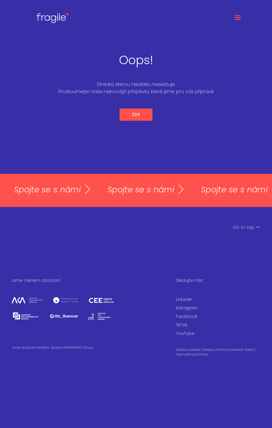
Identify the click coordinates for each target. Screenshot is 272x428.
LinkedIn (184, 299)
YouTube (185, 333)
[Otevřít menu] (238, 17)
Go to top (246, 227)
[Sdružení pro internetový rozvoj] (31, 320)
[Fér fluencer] (69, 320)
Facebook (186, 316)
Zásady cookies (188, 349)
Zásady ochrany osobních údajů (229, 349)
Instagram (186, 308)
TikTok (181, 325)
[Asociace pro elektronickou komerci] (103, 320)
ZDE (136, 114)
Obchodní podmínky (192, 354)
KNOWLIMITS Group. (79, 347)
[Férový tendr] (70, 304)
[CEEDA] (105, 304)
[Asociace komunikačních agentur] (32, 304)
